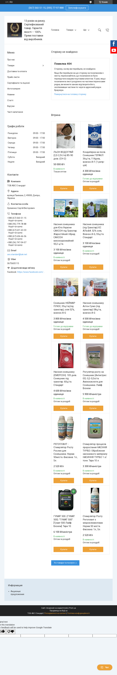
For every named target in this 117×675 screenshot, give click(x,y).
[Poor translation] (10, 631)
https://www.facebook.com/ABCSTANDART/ (31, 272)
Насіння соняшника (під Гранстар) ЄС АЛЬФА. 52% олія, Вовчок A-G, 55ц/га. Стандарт (93, 231)
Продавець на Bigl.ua (58, 611)
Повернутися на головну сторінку (70, 94)
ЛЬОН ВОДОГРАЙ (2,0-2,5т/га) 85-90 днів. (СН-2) (63, 155)
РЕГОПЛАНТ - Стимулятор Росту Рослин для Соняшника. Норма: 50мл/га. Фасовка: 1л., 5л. (66, 452)
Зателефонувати (77, 7)
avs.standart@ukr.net (17, 254)
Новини (10, 94)
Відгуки (10, 106)
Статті (10, 100)
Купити (63, 188)
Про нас (11, 59)
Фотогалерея (13, 88)
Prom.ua (72, 608)
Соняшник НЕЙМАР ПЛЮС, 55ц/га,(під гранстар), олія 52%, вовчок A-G (64, 308)
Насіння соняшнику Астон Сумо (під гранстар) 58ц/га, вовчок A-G (93, 308)
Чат (105, 667)
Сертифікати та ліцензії (18, 83)
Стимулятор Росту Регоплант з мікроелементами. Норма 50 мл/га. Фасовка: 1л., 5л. (93, 523)
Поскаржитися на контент (55, 613)
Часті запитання (15, 112)
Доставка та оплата (17, 71)
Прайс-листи (13, 77)
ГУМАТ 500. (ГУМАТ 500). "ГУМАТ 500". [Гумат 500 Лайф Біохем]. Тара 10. (64, 521)
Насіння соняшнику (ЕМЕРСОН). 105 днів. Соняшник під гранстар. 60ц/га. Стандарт (65, 378)
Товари (69, 30)
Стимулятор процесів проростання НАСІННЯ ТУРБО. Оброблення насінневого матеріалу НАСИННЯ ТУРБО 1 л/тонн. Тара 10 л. (95, 452)
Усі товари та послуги (64, 563)
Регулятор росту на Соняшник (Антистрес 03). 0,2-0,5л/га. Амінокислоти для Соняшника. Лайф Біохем (94, 380)
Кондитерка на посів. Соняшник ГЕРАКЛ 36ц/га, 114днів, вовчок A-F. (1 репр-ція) (94, 159)
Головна (55, 30)
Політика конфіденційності (78, 613)
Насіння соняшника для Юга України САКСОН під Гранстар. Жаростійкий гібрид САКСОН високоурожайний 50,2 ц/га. (65, 234)
